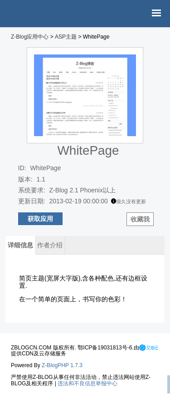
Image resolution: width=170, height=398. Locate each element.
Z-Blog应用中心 (30, 37)
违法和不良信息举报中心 (87, 383)
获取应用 (40, 218)
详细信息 (20, 245)
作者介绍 (50, 245)
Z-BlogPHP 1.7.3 (62, 365)
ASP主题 (66, 37)
